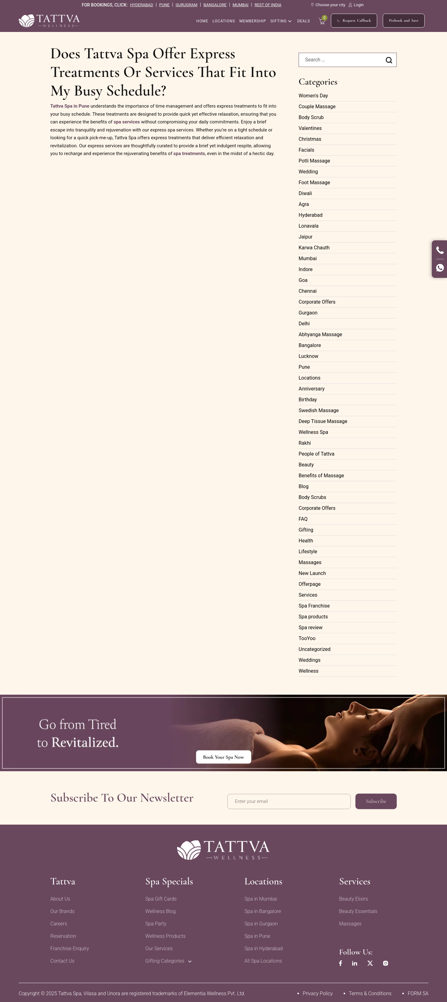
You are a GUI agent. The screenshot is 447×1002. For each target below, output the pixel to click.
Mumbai (308, 258)
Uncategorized (315, 649)
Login (355, 4)
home (202, 21)
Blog (304, 486)
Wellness (308, 671)
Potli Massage (314, 161)
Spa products (313, 617)
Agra (304, 204)
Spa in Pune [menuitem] (256, 934)
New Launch (312, 573)
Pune (304, 367)
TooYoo (307, 638)
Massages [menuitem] (347, 922)
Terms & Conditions (370, 992)
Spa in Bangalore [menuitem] (261, 909)
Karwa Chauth (314, 248)
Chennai (308, 291)
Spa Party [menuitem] (154, 922)
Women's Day (313, 96)
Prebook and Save (403, 20)
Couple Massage (317, 106)
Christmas (310, 139)
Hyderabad (311, 215)
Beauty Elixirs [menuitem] (350, 897)
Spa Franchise (314, 606)
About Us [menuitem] (60, 897)
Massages (310, 562)
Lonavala (308, 226)
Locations (224, 21)
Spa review (311, 627)
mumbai (240, 4)
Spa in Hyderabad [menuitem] (262, 947)
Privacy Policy (317, 992)
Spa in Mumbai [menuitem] (259, 897)
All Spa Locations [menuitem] (261, 959)
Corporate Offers (317, 302)
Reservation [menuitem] (63, 934)
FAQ (303, 519)
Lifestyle (308, 551)
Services (308, 595)
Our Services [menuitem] (158, 947)
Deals (303, 21)
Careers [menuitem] (58, 922)
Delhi (304, 324)
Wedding (308, 172)
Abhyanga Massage (320, 334)
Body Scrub (311, 117)
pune (164, 4)
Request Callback (354, 21)
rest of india (268, 4)
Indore (306, 269)
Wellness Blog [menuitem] (159, 909)
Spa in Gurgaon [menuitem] (259, 922)
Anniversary (312, 389)
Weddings (309, 660)
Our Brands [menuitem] (62, 909)
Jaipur (306, 237)
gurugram (186, 4)
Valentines (310, 128)
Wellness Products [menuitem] (164, 934)
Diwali (305, 193)
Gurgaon (308, 313)
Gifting (278, 21)
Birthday (308, 400)
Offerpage (310, 584)
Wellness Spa (313, 432)
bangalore (215, 4)
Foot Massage (314, 182)
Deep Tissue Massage (323, 421)
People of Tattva (316, 454)
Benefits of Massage (321, 476)
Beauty (306, 465)
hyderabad (141, 4)
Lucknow (308, 356)
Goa (303, 280)
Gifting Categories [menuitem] (163, 959)
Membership (252, 21)
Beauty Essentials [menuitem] (355, 909)
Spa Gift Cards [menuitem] (160, 897)
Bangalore (310, 345)
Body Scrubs (312, 497)
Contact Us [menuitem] (62, 959)
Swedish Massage (319, 410)
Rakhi (305, 443)
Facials (306, 150)
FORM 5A (418, 992)
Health (306, 541)
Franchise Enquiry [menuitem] (69, 947)
